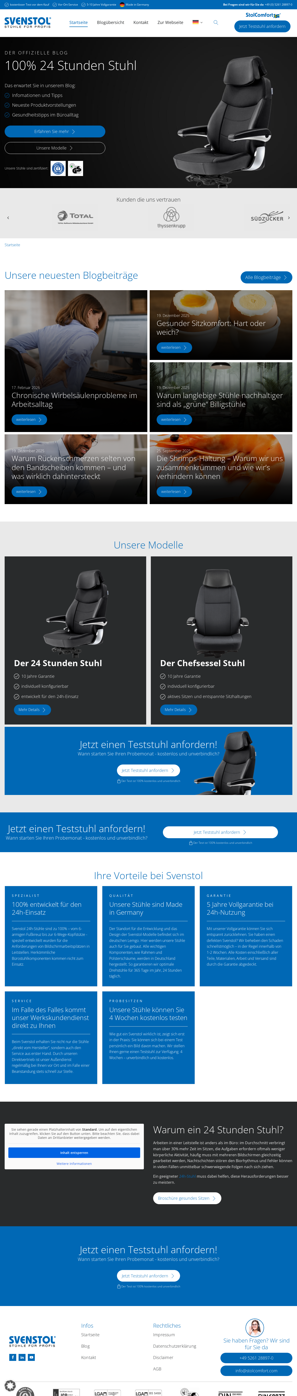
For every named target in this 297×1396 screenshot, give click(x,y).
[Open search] (216, 22)
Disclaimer (163, 1357)
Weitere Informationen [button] (74, 1163)
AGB (157, 1369)
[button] (256, 1358)
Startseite (78, 22)
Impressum (164, 1334)
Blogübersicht (110, 22)
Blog (85, 1346)
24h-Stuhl (187, 1176)
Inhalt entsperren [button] (74, 1152)
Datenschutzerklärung (174, 1346)
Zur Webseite (170, 22)
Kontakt (140, 22)
